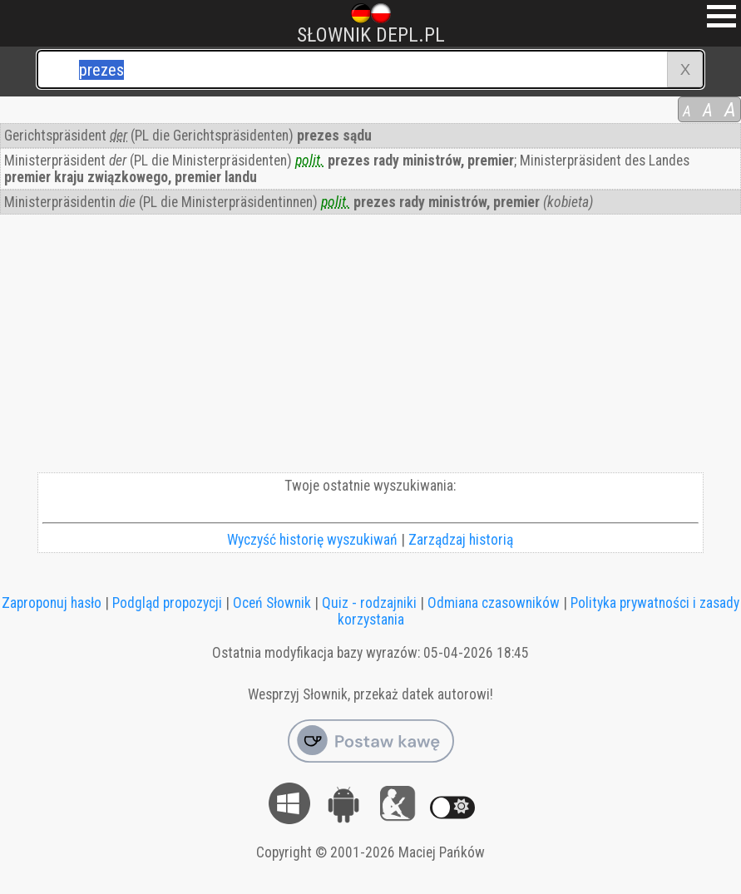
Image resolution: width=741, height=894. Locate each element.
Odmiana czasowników (493, 603)
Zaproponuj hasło (51, 603)
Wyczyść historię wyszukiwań (312, 539)
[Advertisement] (370, 347)
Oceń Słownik (272, 603)
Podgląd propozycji (167, 603)
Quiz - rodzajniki (369, 603)
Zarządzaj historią (460, 539)
